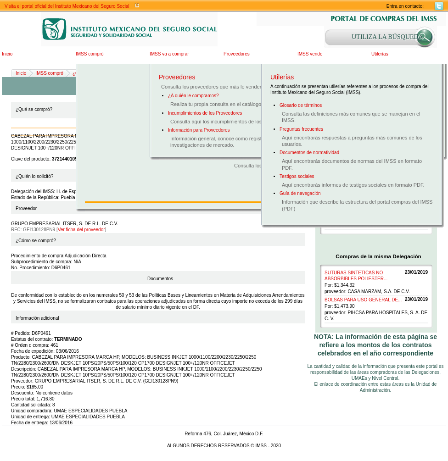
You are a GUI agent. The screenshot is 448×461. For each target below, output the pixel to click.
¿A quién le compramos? (193, 95)
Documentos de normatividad (309, 152)
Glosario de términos (301, 105)
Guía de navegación (300, 193)
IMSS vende (309, 53)
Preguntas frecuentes (301, 129)
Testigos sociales (297, 176)
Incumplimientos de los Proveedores (205, 113)
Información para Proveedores (199, 130)
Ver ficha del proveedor (81, 229)
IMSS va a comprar (169, 53)
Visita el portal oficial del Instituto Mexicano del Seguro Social (67, 6)
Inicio (7, 53)
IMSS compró (90, 53)
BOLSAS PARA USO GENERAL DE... (363, 299)
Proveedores (237, 53)
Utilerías (379, 53)
